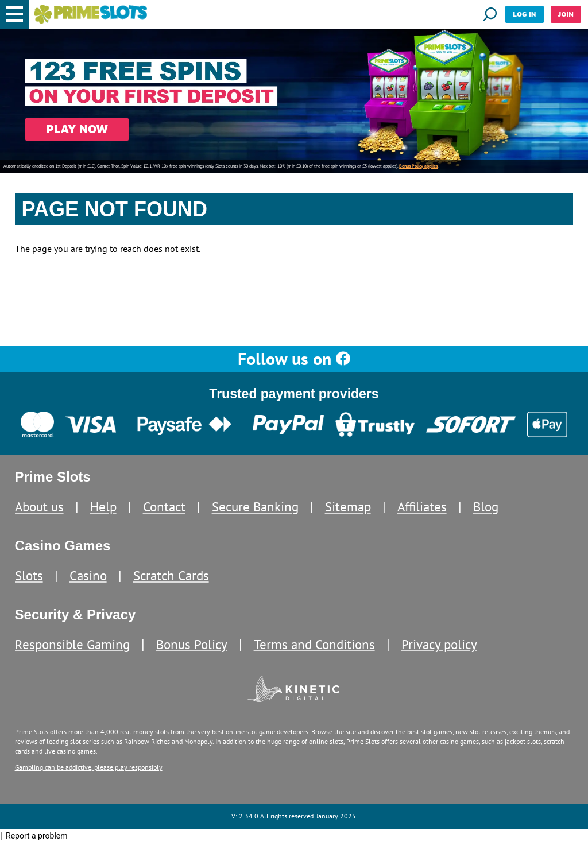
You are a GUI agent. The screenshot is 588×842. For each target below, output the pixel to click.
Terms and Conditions (314, 644)
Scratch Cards (171, 575)
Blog (485, 506)
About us (39, 506)
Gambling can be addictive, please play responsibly (89, 767)
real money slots (144, 731)
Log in (524, 14)
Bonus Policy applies (418, 166)
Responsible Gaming (72, 644)
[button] (14, 14)
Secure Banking (255, 506)
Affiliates (422, 506)
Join (566, 14)
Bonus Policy (191, 644)
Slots (29, 575)
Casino (88, 575)
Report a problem (37, 835)
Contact (164, 506)
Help (103, 506)
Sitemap (348, 506)
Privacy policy (439, 644)
